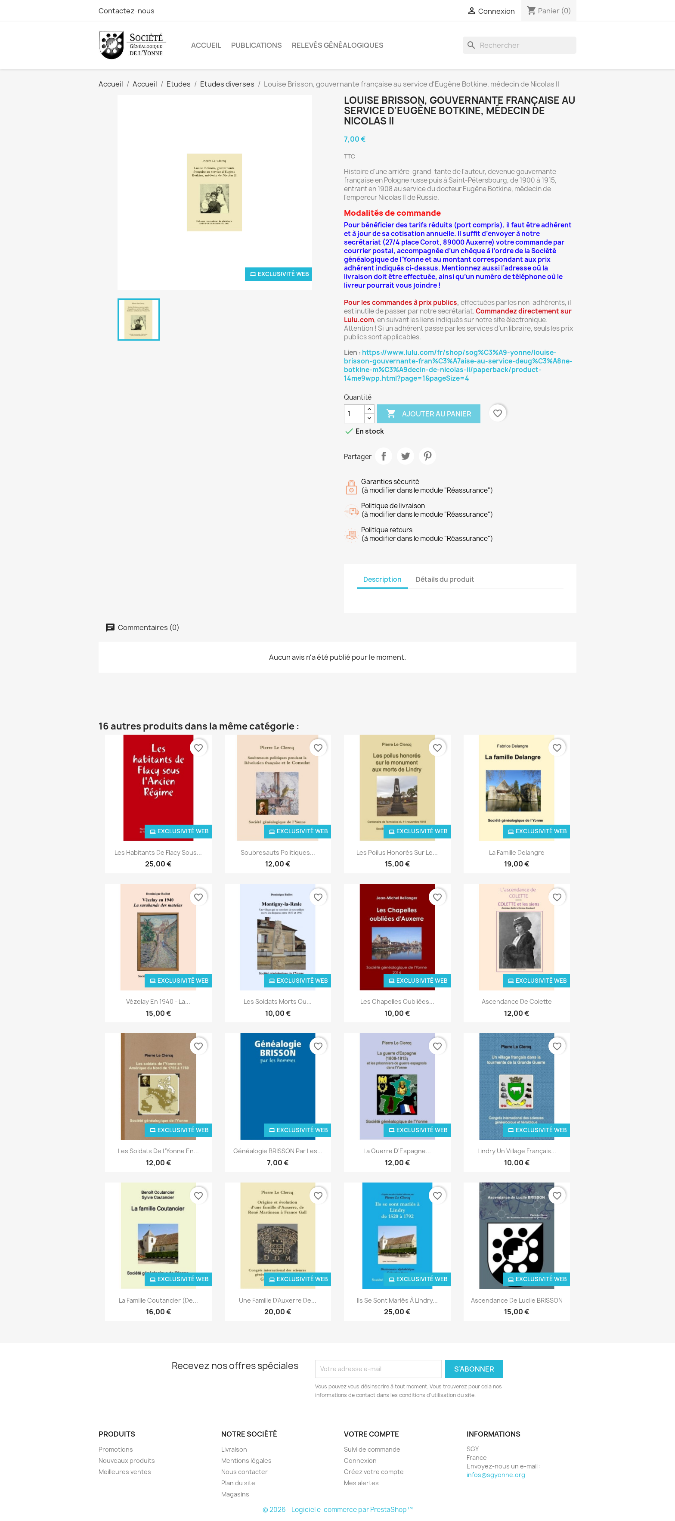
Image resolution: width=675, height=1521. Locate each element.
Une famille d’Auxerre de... (277, 1300)
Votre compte (371, 1434)
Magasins (235, 1494)
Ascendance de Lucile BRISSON (517, 1300)
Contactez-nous (127, 11)
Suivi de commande (372, 1449)
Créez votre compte (374, 1472)
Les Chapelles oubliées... (397, 1001)
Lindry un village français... (516, 1151)
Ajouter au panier (428, 413)
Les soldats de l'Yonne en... (158, 1151)
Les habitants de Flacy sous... (158, 852)
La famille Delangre (517, 852)
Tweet (405, 456)
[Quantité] (354, 413)
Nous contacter (244, 1472)
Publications (256, 45)
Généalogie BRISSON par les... (277, 1151)
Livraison (234, 1449)
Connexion (360, 1460)
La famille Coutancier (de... (158, 1300)
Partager (383, 456)
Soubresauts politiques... (278, 852)
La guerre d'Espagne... (397, 1151)
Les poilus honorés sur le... (397, 852)
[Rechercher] (519, 45)
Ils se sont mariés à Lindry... (397, 1300)
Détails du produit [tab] (445, 579)
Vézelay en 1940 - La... (158, 1001)
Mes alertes (361, 1483)
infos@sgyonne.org (496, 1475)
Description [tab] (382, 579)
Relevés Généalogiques (338, 45)
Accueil (206, 45)
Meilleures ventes (125, 1472)
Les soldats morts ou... (278, 1001)
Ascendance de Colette (517, 1001)
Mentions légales (246, 1460)
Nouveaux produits (127, 1460)
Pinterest (427, 456)
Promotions (116, 1449)
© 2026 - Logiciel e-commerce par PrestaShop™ (338, 1509)
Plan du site (238, 1483)
